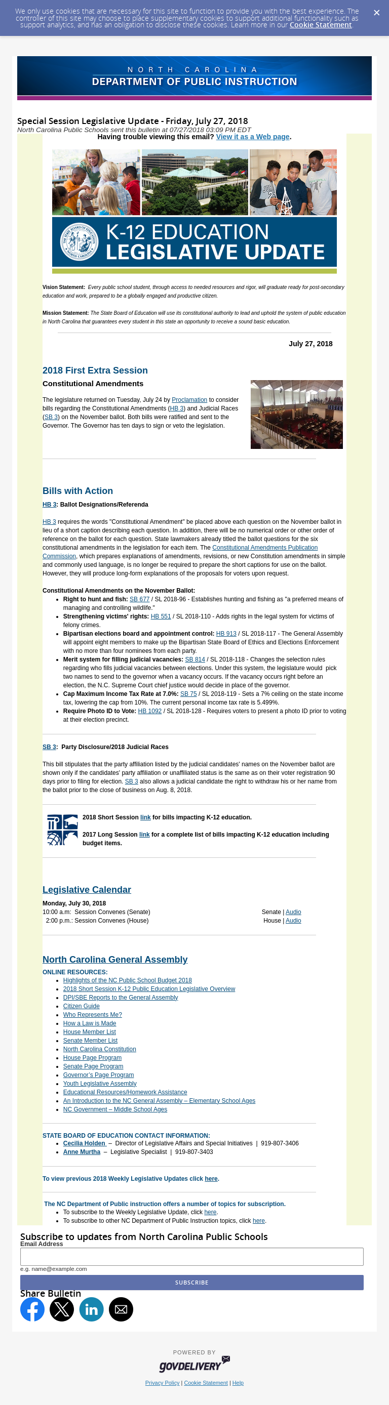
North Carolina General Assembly (115, 960)
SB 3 (51, 417)
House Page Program (92, 1057)
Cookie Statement (321, 24)
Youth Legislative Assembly (100, 1083)
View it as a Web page (253, 137)
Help (238, 1383)
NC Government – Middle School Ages (115, 1109)
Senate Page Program (93, 1066)
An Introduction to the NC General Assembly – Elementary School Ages (159, 1100)
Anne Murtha (81, 1151)
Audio (293, 912)
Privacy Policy (162, 1383)
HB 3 (176, 408)
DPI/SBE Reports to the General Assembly (120, 997)
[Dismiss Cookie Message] (376, 9)
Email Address (41, 1244)
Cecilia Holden (84, 1143)
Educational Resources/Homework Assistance (125, 1092)
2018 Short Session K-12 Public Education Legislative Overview (149, 989)
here (211, 1178)
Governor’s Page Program (98, 1075)
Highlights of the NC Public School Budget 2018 (127, 980)
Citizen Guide (81, 1006)
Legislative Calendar (87, 890)
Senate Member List (90, 1040)
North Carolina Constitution (99, 1049)
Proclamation (189, 399)
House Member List (89, 1032)
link (145, 817)
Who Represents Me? (92, 1014)
